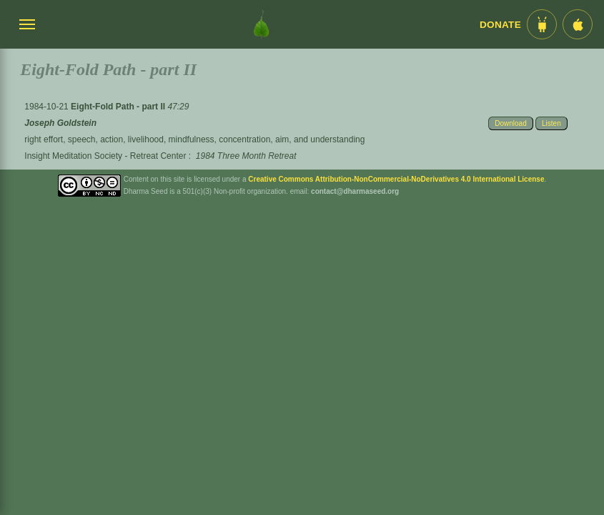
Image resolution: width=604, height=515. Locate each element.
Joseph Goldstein (60, 123)
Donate (500, 24)
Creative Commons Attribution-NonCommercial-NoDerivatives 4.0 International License (396, 179)
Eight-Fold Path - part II (119, 107)
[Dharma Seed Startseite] (261, 24)
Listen (551, 123)
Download (510, 123)
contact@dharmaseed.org (355, 191)
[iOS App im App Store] (578, 24)
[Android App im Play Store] (542, 24)
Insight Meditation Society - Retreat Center (105, 156)
